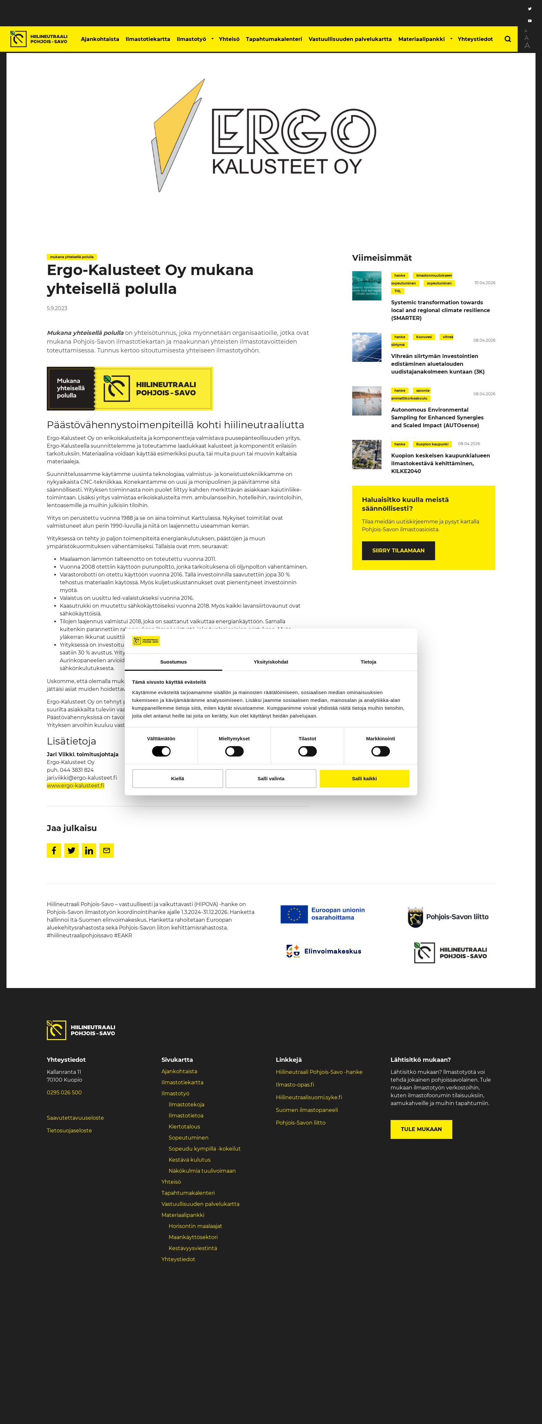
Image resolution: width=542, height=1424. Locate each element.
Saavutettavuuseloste (75, 1118)
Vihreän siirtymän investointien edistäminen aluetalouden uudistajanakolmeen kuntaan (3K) (438, 364)
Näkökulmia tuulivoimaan (202, 1171)
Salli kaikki (364, 778)
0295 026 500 (64, 1092)
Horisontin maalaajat (195, 1226)
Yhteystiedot (475, 39)
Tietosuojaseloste (69, 1130)
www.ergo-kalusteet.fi (75, 786)
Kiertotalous (184, 1127)
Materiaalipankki (421, 39)
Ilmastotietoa (186, 1116)
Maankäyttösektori (193, 1237)
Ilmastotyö (191, 39)
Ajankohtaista (100, 39)
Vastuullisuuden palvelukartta (350, 39)
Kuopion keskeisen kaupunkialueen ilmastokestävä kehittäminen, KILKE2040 (440, 463)
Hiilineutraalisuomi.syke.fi (309, 1097)
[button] (212, 39)
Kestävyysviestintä (193, 1248)
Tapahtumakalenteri (274, 39)
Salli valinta (271, 778)
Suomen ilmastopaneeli (307, 1110)
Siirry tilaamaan (398, 550)
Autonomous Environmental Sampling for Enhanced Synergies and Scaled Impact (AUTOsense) (437, 418)
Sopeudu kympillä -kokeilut (205, 1149)
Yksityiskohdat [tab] (271, 662)
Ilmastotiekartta (148, 39)
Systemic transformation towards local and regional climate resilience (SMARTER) (440, 310)
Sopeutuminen (189, 1138)
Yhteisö (229, 39)
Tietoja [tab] (368, 662)
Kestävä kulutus (190, 1160)
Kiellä (177, 778)
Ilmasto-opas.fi (295, 1085)
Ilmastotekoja (186, 1104)
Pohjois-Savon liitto (301, 1123)
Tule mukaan (421, 1129)
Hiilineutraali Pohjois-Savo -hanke (319, 1072)
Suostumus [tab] (173, 662)
